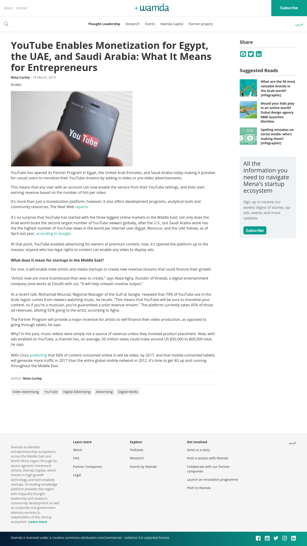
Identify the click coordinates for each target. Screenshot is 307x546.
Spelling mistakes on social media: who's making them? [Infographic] (277, 136)
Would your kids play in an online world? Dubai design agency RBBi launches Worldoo (277, 112)
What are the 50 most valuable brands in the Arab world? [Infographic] (278, 88)
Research (132, 24)
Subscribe (289, 7)
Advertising (104, 392)
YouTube (51, 392)
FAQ (76, 458)
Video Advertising (26, 392)
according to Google (53, 233)
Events (150, 24)
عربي (299, 24)
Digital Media (128, 392)
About (8, 8)
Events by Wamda (143, 466)
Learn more (37, 521)
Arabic (16, 84)
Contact (21, 8)
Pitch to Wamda (199, 488)
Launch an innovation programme (212, 479)
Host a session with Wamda (207, 458)
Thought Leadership (104, 24)
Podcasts (136, 450)
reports (81, 206)
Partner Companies (87, 466)
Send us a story (198, 450)
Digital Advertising (76, 392)
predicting (38, 355)
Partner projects (201, 24)
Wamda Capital (171, 24)
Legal (77, 475)
